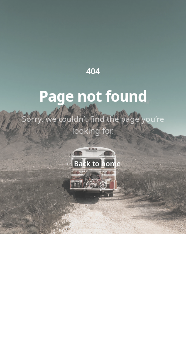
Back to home (93, 163)
